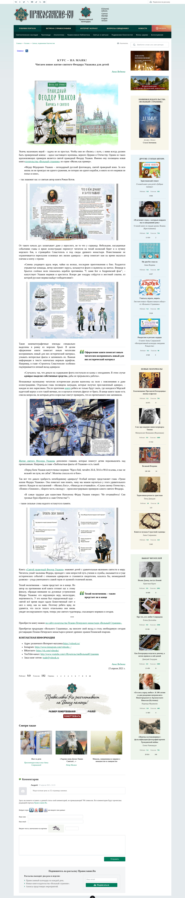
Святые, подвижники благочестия (43, 43)
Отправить (115, 859)
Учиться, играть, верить (149, 298)
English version (102, 19)
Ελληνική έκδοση (103, 10)
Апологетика (59, 35)
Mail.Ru (41, 810)
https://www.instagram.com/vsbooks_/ (53, 647)
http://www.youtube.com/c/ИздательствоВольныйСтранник (69, 654)
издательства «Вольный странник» (42, 161)
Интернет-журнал (88, 28)
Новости (142, 28)
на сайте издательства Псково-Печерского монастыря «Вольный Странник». (83, 623)
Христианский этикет (150, 181)
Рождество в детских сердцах (150, 337)
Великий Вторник (149, 466)
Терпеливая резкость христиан (150, 495)
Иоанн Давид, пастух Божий (149, 580)
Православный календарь (86, 14)
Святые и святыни (101, 35)
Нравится (20, 51)
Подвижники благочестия (122, 35)
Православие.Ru (40, 803)
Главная (19, 43)
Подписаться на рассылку (161, 2)
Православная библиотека (78, 35)
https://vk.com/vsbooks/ (47, 650)
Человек (27, 43)
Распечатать (124, 43)
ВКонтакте (31, 810)
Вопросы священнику (118, 28)
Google (45, 810)
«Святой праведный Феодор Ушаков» (45, 569)
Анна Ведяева (118, 71)
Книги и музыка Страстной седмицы (149, 532)
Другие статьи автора (151, 159)
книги (68, 388)
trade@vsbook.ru (51, 657)
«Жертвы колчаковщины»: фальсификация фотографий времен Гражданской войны (149, 739)
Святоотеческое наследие (27, 35)
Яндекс (36, 810)
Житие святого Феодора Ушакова (37, 461)
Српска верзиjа (102, 15)
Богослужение (157, 35)
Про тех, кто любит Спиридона (150, 617)
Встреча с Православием (58, 28)
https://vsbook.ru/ (71, 643)
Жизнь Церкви (142, 35)
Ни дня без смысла (150, 262)
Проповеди (46, 35)
